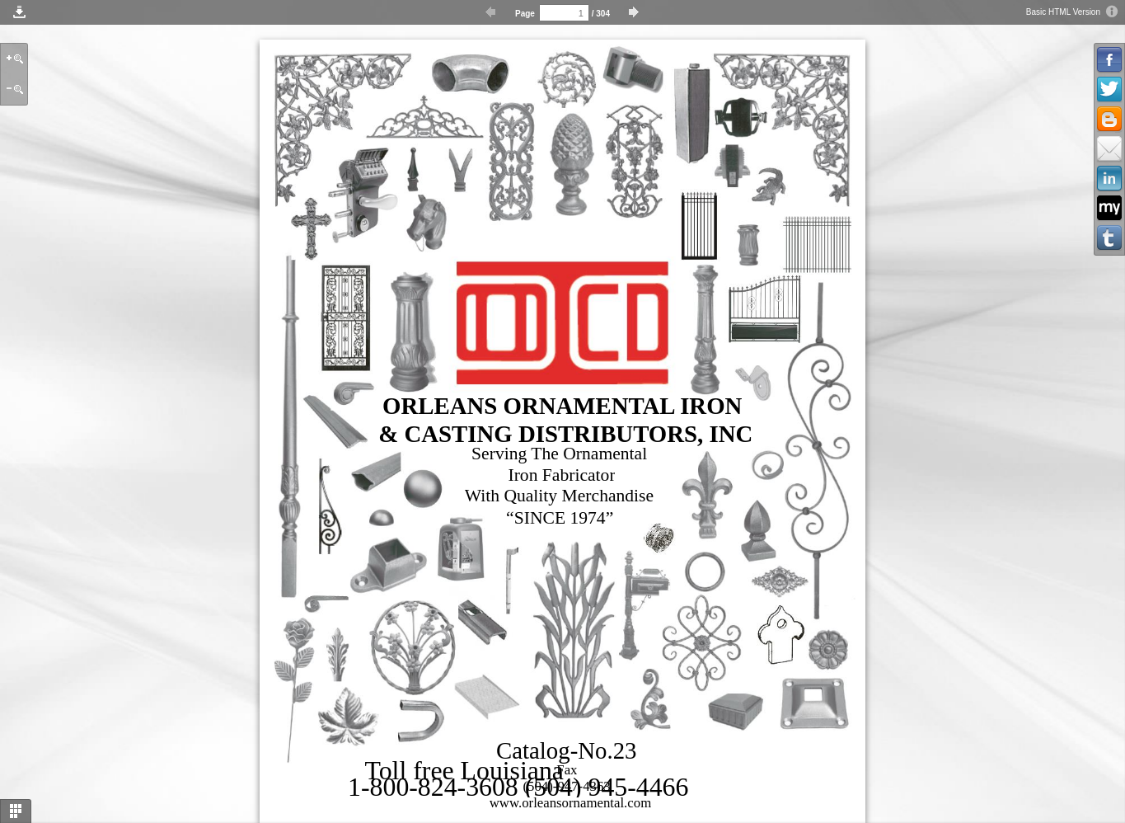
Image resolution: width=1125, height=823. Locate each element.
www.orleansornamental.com (571, 803)
